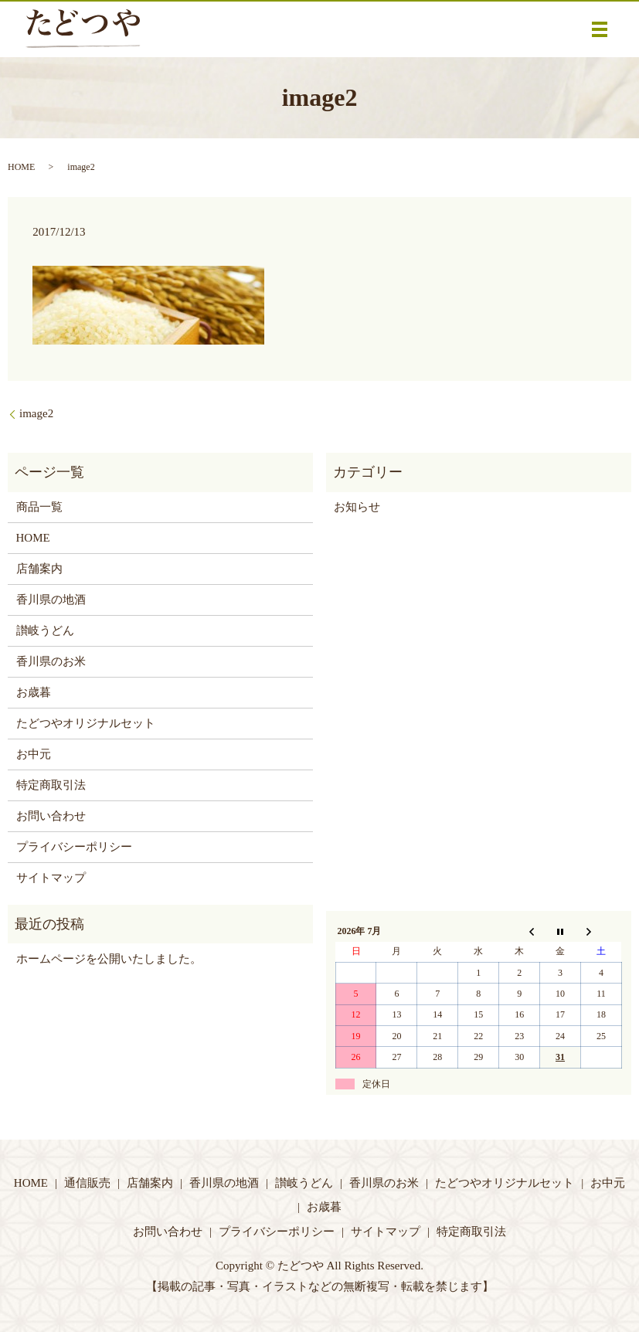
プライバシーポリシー (74, 847)
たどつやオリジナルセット (85, 723)
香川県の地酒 (51, 599)
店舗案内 (39, 568)
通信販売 (87, 1183)
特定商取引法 (51, 785)
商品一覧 (39, 507)
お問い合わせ (51, 816)
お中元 (33, 754)
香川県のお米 (51, 661)
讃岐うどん (45, 630)
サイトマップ (51, 878)
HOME (21, 166)
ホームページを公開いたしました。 (109, 959)
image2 (36, 413)
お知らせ (357, 507)
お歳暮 (33, 692)
